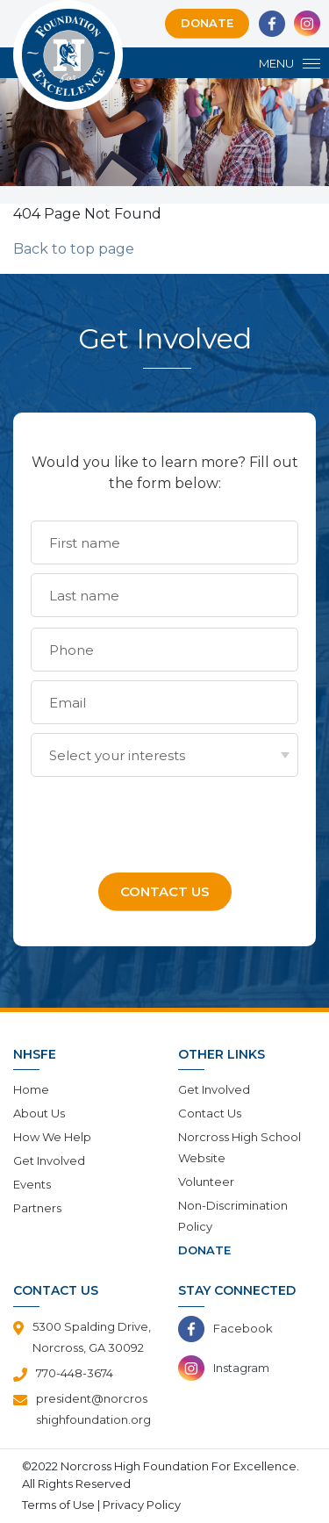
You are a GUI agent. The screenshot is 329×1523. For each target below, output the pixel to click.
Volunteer (206, 1182)
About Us (39, 1113)
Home (31, 1089)
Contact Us (209, 1113)
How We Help (52, 1137)
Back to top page (73, 249)
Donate (207, 23)
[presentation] (164, 820)
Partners (37, 1208)
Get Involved (49, 1160)
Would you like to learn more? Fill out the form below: (165, 473)
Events (32, 1184)
